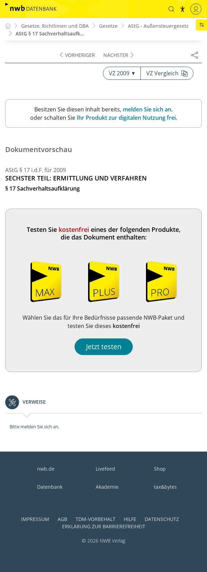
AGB (62, 519)
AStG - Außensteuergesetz (158, 26)
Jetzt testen (103, 346)
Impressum (35, 519)
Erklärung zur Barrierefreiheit (103, 526)
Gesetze (108, 26)
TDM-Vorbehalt (95, 519)
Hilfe (130, 519)
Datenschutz (162, 519)
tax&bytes (165, 486)
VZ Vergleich (167, 73)
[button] (171, 9)
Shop (160, 468)
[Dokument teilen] (194, 55)
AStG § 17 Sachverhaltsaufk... (50, 33)
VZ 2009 (122, 73)
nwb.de (45, 468)
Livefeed (105, 468)
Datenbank (49, 486)
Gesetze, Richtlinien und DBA (55, 26)
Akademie (107, 486)
